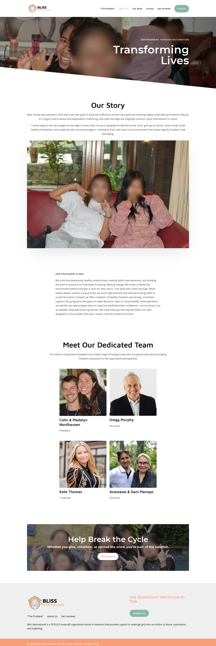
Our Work (137, 9)
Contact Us (139, 613)
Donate (181, 8)
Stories (150, 9)
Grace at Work (74, 644)
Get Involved (164, 9)
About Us (124, 9)
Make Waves (108, 556)
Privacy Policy (91, 644)
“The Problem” (107, 9)
